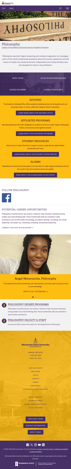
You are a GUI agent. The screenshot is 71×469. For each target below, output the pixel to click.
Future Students (35, 397)
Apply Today (17, 78)
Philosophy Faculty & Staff (27, 320)
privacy (40, 449)
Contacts (35, 379)
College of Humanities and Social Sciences (17, 47)
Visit (3, 8)
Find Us (35, 375)
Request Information (35, 425)
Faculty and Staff (35, 408)
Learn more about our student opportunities (35, 154)
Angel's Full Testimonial (34, 291)
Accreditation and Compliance (35, 389)
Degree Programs (18, 90)
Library (36, 382)
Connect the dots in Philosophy (17, 228)
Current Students (35, 401)
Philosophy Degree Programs (28, 304)
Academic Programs (41, 47)
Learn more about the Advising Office (35, 113)
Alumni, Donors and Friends (35, 404)
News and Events (35, 368)
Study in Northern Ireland (53, 78)
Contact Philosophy (53, 90)
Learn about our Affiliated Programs (35, 134)
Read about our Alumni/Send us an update (35, 175)
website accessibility (61, 449)
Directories (35, 371)
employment (35, 386)
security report (48, 449)
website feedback (36, 452)
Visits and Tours (35, 419)
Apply (11, 8)
